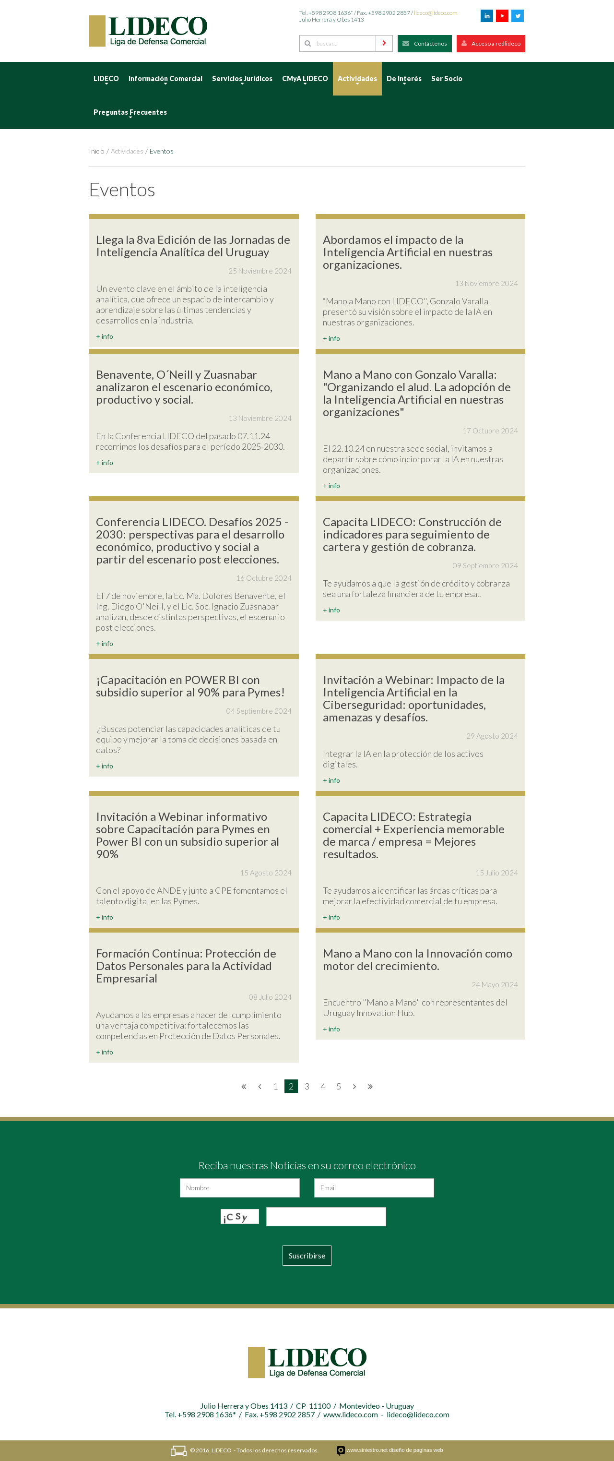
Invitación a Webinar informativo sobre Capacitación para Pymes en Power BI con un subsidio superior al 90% (187, 835)
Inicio (97, 151)
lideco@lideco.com (436, 12)
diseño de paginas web (416, 1450)
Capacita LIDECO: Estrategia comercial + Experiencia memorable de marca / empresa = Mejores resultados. (414, 835)
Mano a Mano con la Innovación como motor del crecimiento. (417, 959)
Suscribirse (307, 1255)
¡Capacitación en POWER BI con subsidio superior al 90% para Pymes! (190, 685)
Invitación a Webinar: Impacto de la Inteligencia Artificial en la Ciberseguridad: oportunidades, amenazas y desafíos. (414, 698)
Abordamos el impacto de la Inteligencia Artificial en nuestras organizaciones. (408, 251)
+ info (104, 336)
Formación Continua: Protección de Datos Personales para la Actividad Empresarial (186, 965)
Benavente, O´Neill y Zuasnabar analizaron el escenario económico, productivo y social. (184, 386)
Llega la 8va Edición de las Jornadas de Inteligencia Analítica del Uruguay (193, 245)
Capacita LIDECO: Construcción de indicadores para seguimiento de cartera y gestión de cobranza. (412, 534)
